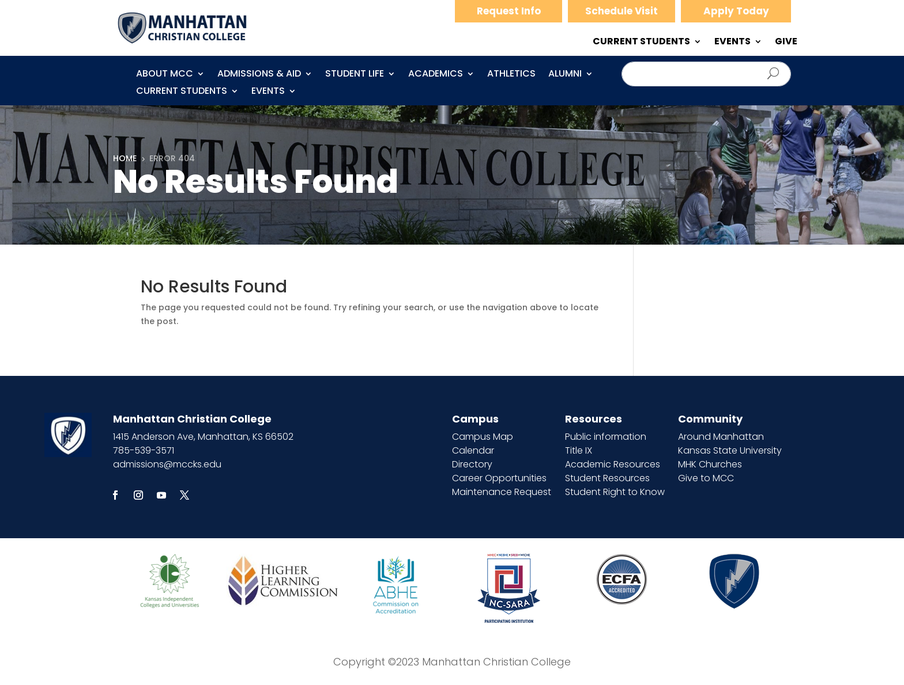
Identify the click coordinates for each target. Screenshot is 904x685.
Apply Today (736, 11)
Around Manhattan (721, 436)
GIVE (786, 42)
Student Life (354, 75)
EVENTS (732, 42)
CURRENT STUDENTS (641, 42)
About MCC (164, 75)
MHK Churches (710, 464)
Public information (605, 436)
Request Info (509, 11)
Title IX (578, 450)
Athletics (511, 75)
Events (268, 92)
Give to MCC (706, 478)
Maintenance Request (501, 491)
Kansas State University (730, 450)
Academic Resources (612, 464)
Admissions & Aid (259, 75)
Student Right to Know (615, 491)
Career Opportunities (499, 478)
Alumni (565, 75)
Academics (435, 75)
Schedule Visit (621, 11)
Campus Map (482, 436)
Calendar (473, 450)
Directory (472, 464)
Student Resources (607, 478)
